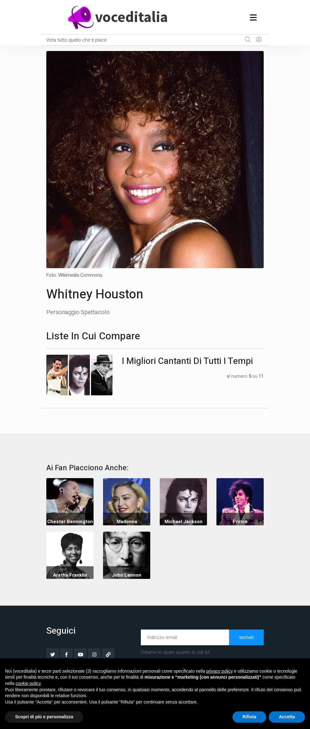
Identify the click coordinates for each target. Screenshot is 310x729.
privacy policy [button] (219, 671)
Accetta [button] (287, 716)
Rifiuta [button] (249, 716)
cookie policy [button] (27, 683)
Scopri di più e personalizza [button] (44, 716)
